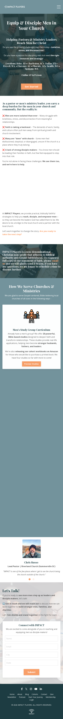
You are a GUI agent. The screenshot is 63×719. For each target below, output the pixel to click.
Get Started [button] (31, 86)
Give (51, 694)
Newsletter (11, 697)
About (19, 694)
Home (12, 694)
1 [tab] (29, 579)
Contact (44, 694)
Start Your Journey (35, 697)
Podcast (22, 697)
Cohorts (35, 694)
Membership (51, 697)
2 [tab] (33, 579)
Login (31, 700)
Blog (27, 694)
